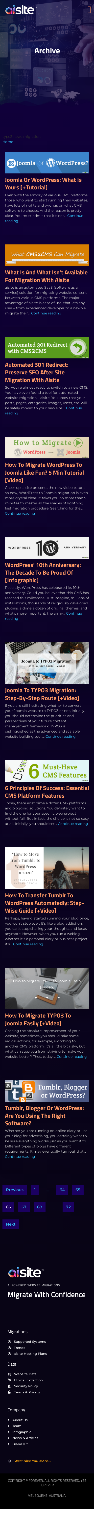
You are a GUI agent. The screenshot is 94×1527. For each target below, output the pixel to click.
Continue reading (46, 313)
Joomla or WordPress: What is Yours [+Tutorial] (43, 183)
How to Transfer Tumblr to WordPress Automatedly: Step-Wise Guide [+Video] (44, 903)
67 (24, 1207)
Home (7, 142)
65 (77, 1190)
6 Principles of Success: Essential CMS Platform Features (47, 791)
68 (39, 1207)
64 (62, 1190)
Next (11, 1224)
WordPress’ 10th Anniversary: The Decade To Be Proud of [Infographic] (43, 572)
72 (68, 1207)
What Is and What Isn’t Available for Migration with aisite (46, 276)
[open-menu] (91, 10)
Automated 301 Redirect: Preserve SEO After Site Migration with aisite (37, 372)
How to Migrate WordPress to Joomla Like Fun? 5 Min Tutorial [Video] (44, 472)
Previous (15, 1190)
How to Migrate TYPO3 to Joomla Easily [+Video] (38, 1019)
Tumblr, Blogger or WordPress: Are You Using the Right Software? (44, 1115)
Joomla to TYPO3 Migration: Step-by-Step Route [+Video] (42, 694)
